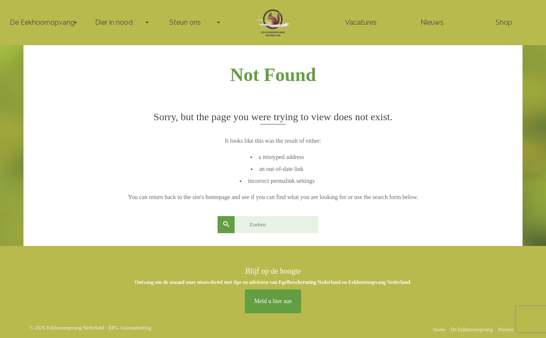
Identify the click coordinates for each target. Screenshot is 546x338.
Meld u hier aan (273, 301)
